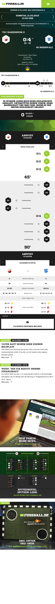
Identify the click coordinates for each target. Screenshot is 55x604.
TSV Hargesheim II (13, 32)
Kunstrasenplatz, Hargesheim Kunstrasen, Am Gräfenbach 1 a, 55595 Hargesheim (29, 25)
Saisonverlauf (52, 262)
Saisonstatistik (27, 263)
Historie (3, 262)
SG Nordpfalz (44, 47)
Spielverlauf (27, 147)
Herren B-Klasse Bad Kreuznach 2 (31, 10)
